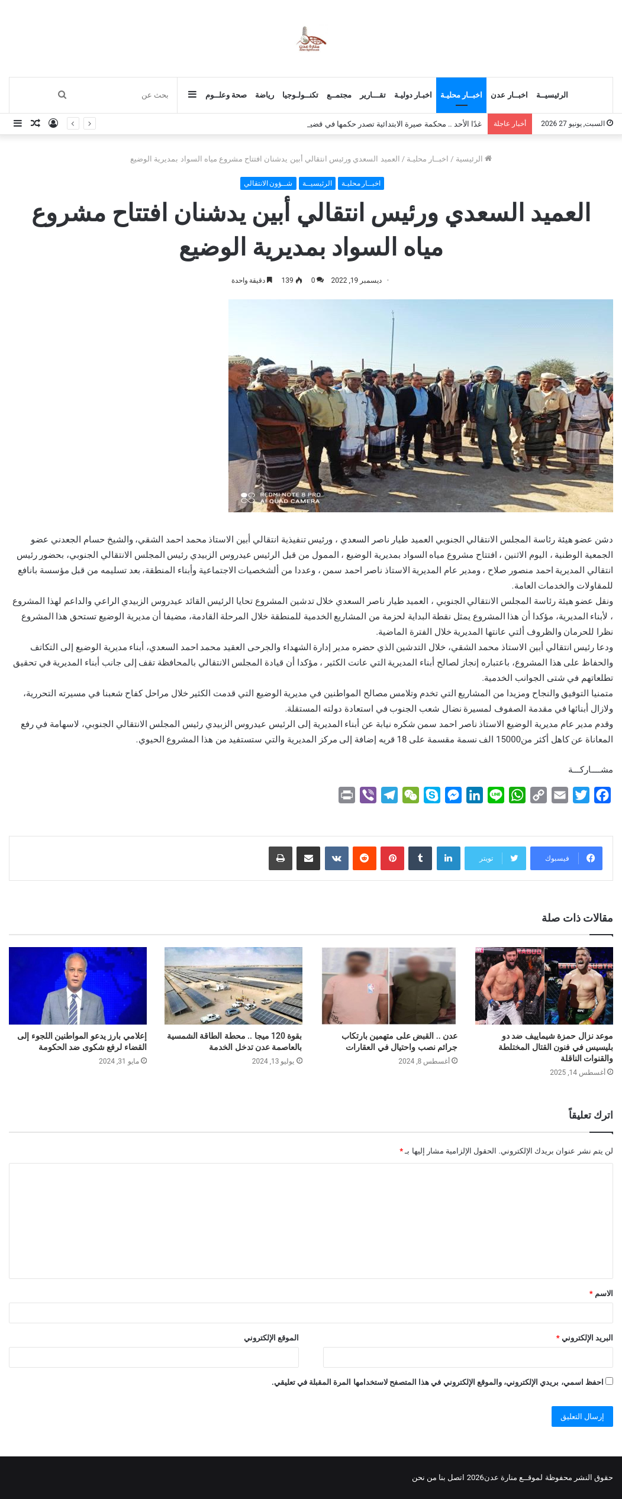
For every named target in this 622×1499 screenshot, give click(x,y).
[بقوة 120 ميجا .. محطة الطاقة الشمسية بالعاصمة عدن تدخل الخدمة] (233, 986)
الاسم (601, 1293)
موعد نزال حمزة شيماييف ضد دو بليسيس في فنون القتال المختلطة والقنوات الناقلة (555, 1047)
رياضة (264, 95)
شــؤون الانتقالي (268, 183)
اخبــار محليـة (461, 95)
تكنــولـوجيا (300, 95)
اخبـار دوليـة (413, 95)
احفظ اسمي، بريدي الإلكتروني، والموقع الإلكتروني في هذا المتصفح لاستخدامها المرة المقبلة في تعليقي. (438, 1382)
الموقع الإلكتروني (271, 1337)
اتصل (456, 1477)
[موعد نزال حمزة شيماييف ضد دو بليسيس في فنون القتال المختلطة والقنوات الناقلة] (544, 986)
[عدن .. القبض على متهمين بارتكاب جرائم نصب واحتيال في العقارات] (389, 986)
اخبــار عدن (509, 95)
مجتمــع (339, 95)
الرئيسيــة (552, 95)
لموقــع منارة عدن (513, 1477)
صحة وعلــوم (226, 95)
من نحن (424, 1477)
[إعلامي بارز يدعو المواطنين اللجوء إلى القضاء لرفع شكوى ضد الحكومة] (78, 986)
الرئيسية (474, 158)
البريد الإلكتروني (584, 1337)
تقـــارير (373, 95)
